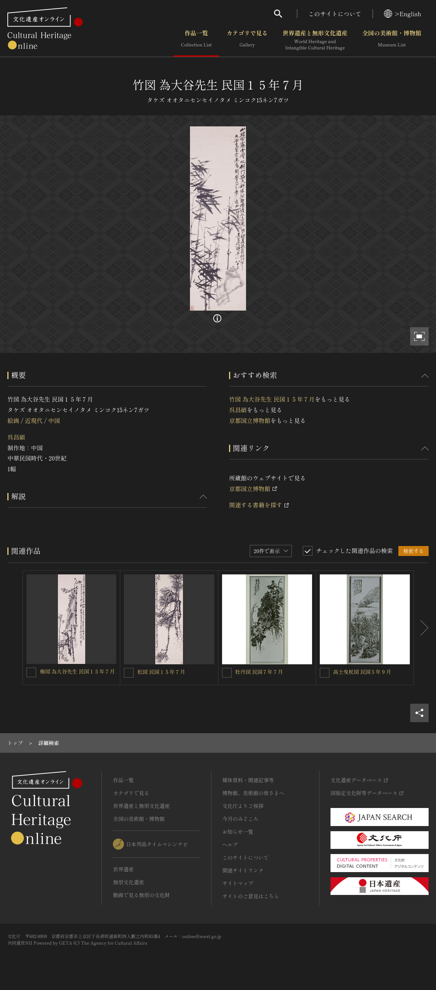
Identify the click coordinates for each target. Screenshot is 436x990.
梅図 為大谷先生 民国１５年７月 (77, 671)
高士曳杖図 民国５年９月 (362, 671)
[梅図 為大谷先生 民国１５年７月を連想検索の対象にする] (31, 672)
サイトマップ (237, 883)
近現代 (33, 420)
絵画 (13, 420)
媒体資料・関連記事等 (248, 780)
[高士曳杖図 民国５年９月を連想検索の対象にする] (324, 673)
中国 (54, 420)
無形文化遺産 (128, 882)
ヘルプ (230, 844)
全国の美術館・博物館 (391, 40)
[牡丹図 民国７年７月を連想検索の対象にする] (227, 673)
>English (402, 13)
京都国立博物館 (249, 420)
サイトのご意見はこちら (250, 896)
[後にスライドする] (421, 627)
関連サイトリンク (243, 870)
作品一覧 (196, 40)
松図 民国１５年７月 (161, 671)
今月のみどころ (240, 818)
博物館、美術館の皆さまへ (253, 793)
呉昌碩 (16, 437)
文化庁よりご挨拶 (243, 805)
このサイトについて (334, 13)
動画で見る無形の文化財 (141, 895)
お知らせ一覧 (237, 831)
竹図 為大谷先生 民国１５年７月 (272, 399)
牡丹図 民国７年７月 (259, 671)
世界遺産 (123, 869)
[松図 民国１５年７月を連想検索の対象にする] (129, 673)
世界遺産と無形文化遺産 (315, 40)
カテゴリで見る (247, 40)
